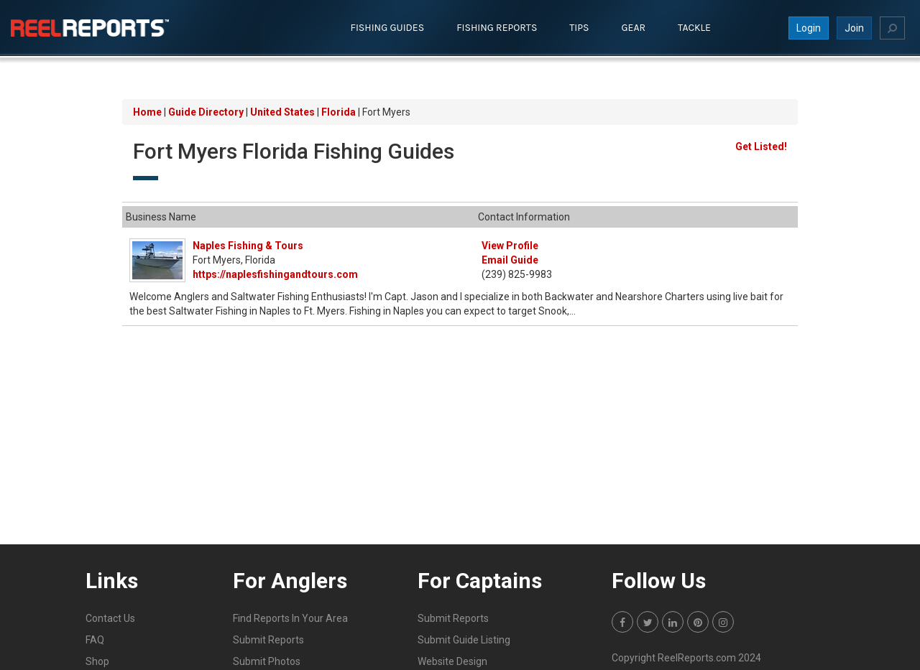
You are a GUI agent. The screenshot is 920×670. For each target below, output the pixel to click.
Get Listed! (761, 146)
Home (147, 112)
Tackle (694, 28)
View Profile (510, 245)
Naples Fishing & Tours (248, 245)
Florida (338, 112)
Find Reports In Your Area (290, 618)
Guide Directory (206, 112)
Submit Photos (266, 661)
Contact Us (110, 618)
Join (854, 28)
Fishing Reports (496, 28)
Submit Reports (268, 640)
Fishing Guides (388, 28)
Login (808, 28)
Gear (634, 28)
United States (282, 112)
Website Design (452, 661)
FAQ (95, 640)
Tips (579, 28)
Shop (97, 661)
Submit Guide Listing (464, 640)
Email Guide (510, 260)
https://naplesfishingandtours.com (275, 274)
